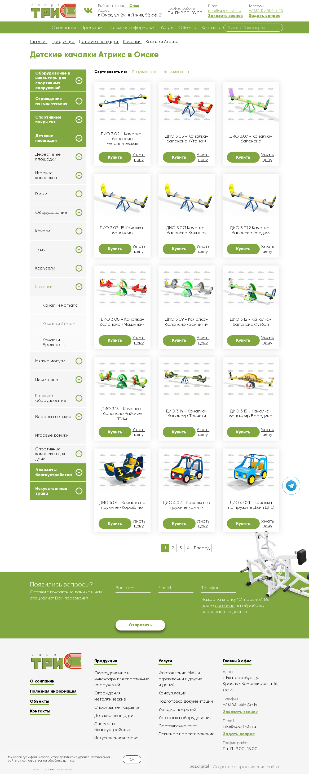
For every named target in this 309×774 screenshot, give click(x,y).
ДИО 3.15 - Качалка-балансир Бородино (250, 413)
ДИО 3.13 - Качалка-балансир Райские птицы (122, 413)
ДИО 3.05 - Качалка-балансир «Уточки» (186, 139)
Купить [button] (115, 157)
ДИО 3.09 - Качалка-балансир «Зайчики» (186, 322)
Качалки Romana (60, 305)
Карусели (45, 268)
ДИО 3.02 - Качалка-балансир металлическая (122, 139)
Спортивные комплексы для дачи (50, 454)
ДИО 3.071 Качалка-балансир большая (186, 230)
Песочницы (46, 379)
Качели (42, 231)
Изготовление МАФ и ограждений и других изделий (180, 679)
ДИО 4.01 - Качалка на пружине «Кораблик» (122, 505)
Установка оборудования (184, 717)
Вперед (202, 547)
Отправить (140, 624)
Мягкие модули (50, 361)
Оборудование (51, 212)
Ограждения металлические (51, 101)
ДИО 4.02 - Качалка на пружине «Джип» (186, 505)
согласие (225, 605)
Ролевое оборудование (50, 398)
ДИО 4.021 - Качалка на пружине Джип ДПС (251, 505)
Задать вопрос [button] (264, 15)
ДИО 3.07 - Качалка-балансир (250, 139)
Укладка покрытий (177, 709)
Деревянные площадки (48, 157)
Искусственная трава (51, 491)
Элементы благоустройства (53, 472)
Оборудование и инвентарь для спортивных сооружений (52, 80)
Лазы (40, 249)
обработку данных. (61, 760)
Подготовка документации (185, 701)
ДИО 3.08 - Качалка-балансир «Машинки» (122, 322)
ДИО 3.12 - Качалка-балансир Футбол (251, 322)
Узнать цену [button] (139, 157)
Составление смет (177, 725)
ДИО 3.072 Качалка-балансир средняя (251, 230)
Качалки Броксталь (53, 342)
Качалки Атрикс (59, 323)
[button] (134, 5)
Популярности (144, 71)
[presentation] (156, 607)
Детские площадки (46, 138)
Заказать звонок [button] (225, 15)
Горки (41, 194)
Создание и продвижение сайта (234, 767)
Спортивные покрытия (48, 119)
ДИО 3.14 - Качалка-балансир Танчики (187, 413)
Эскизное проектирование (186, 733)
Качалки (43, 286)
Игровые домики (52, 435)
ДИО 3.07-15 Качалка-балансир (122, 230)
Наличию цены (176, 71)
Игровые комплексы (46, 175)
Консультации (172, 692)
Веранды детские (53, 416)
